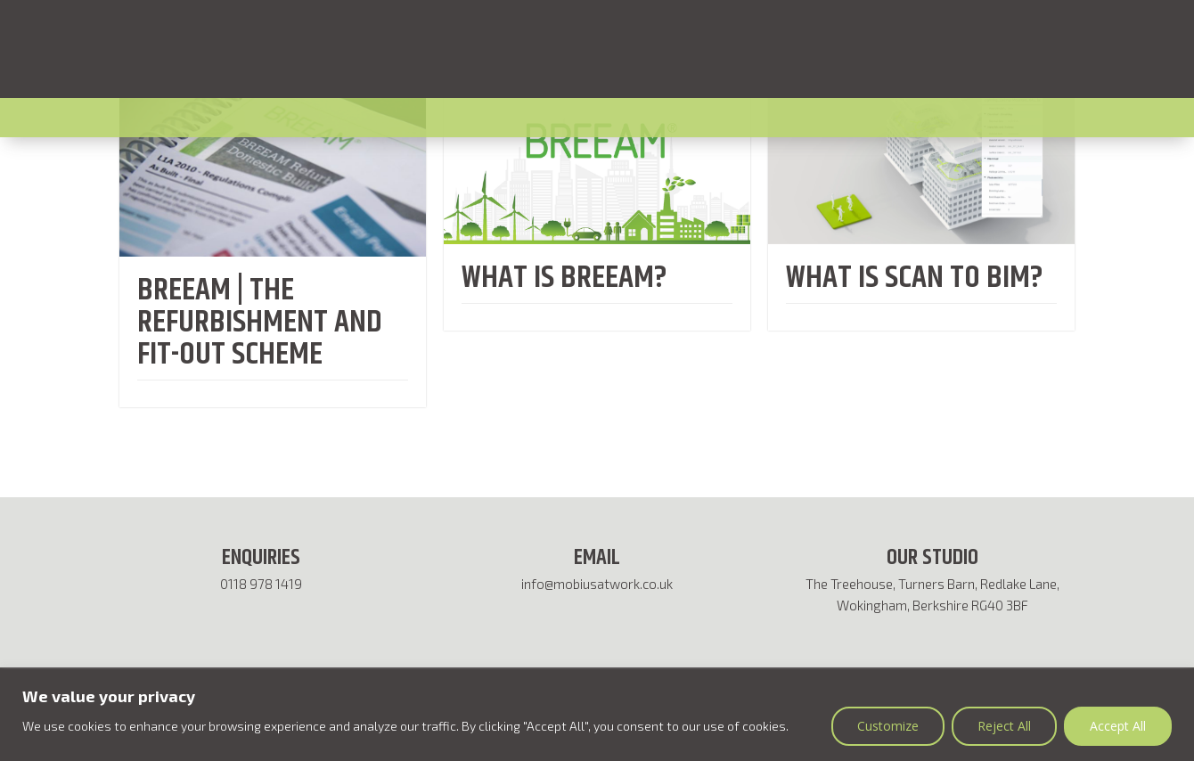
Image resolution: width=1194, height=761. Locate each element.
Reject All (1004, 725)
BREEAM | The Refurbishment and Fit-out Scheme (259, 322)
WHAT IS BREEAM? (564, 277)
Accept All (1118, 725)
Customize (888, 725)
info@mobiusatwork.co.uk (597, 584)
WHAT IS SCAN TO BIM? (914, 277)
